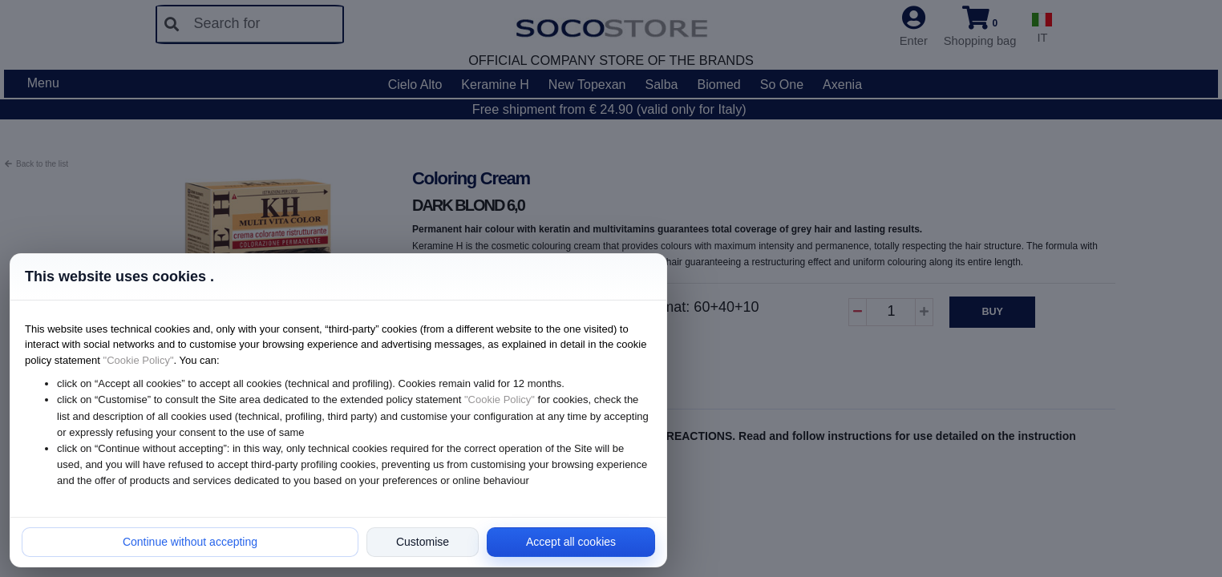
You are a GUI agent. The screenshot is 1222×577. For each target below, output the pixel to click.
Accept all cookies (571, 541)
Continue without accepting (190, 541)
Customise (422, 541)
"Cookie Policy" (138, 360)
